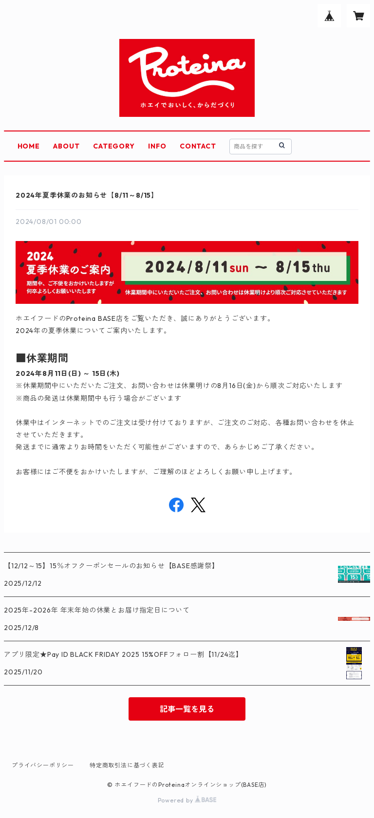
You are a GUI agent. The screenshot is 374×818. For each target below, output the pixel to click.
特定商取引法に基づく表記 (127, 765)
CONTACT (198, 146)
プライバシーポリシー (43, 765)
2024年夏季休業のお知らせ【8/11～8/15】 (87, 195)
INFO (157, 146)
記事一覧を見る (187, 709)
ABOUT (66, 146)
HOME (29, 146)
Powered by (187, 800)
